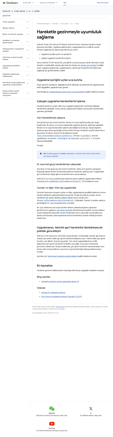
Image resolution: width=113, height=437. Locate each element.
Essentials (27, 3)
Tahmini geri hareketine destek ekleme (62, 256)
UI (30, 11)
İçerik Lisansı (60, 307)
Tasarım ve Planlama (47, 3)
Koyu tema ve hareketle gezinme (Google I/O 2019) (61, 297)
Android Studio (103, 3)
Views (37, 11)
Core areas (19, 11)
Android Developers (43, 24)
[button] (13, 22)
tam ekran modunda (64, 210)
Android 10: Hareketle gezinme (53, 293)
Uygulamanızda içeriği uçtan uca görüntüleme (67, 92)
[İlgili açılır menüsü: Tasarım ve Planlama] (58, 2)
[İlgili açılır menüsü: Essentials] (34, 2)
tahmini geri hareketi (89, 65)
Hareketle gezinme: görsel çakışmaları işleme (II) (60, 281)
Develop (7, 11)
